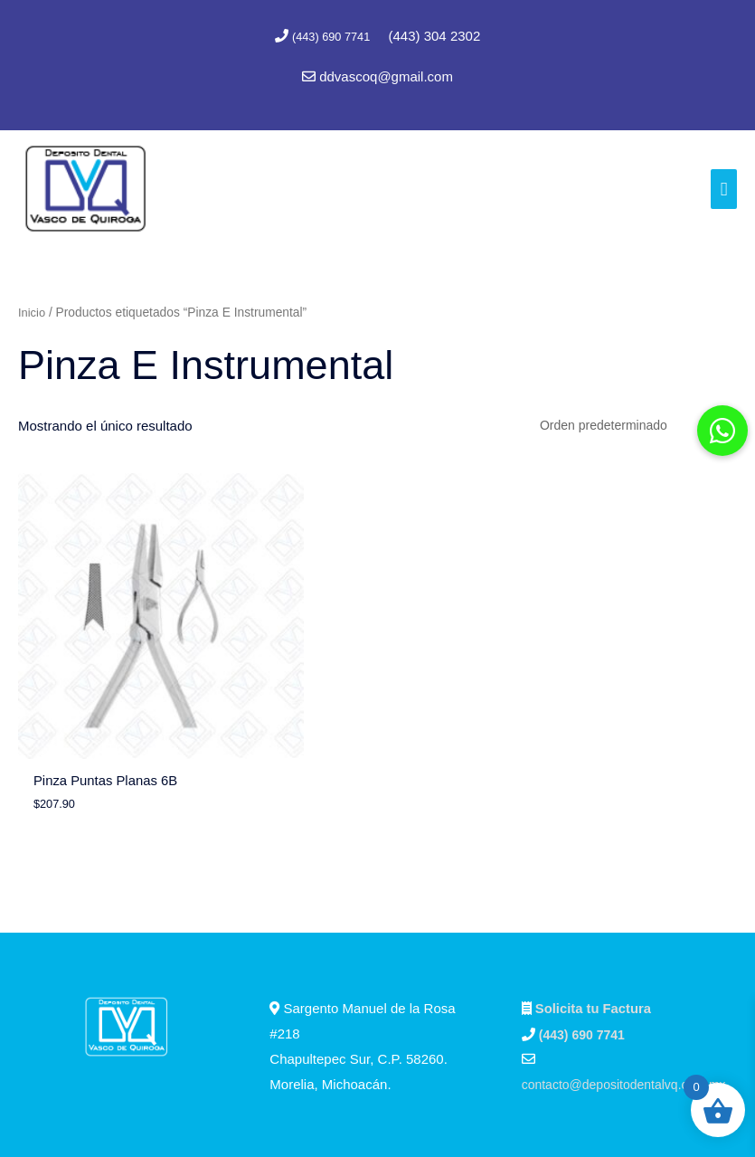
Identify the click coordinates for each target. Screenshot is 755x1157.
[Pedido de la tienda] (625, 423)
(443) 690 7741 (333, 36)
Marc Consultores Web (457, 1107)
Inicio (32, 309)
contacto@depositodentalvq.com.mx (631, 982)
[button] (722, 430)
